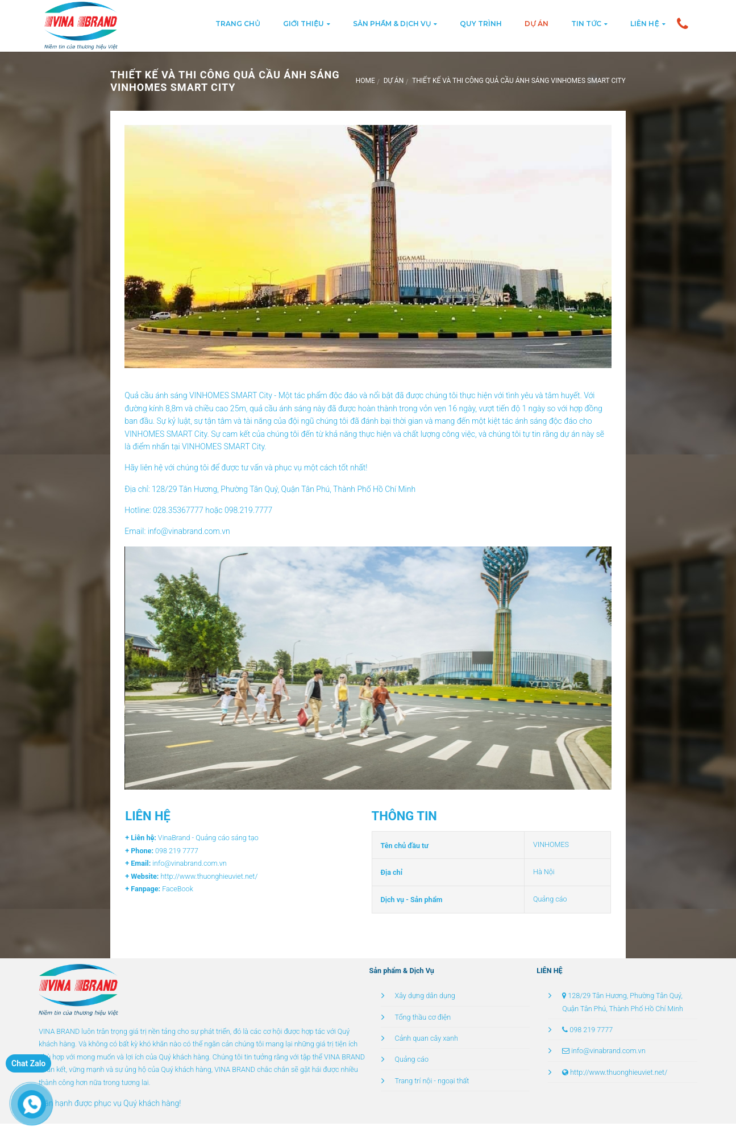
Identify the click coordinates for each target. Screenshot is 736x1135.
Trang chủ (237, 23)
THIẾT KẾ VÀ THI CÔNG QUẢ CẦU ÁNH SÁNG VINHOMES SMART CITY (519, 81)
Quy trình (481, 23)
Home (365, 81)
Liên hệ (644, 23)
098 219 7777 (591, 1029)
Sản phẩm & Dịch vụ (392, 23)
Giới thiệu (303, 23)
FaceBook (176, 888)
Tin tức (586, 23)
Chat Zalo (28, 1063)
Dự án (536, 23)
